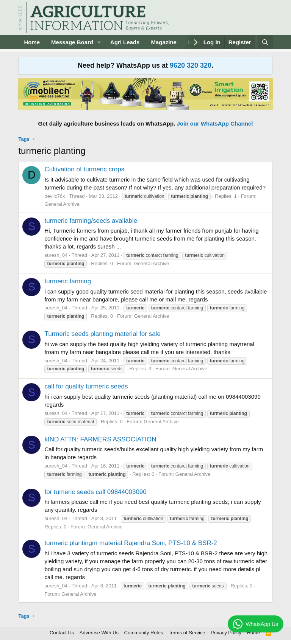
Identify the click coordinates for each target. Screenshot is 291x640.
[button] (99, 42)
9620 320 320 (190, 65)
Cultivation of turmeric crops (84, 169)
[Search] (265, 42)
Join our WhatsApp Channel (215, 123)
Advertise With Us (99, 632)
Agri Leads (125, 42)
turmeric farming (67, 281)
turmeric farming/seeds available (90, 220)
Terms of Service (187, 632)
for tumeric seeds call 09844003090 (95, 492)
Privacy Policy (226, 632)
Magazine (164, 42)
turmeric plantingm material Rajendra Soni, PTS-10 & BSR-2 (130, 543)
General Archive (62, 204)
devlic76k (54, 196)
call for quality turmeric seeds (86, 386)
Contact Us (62, 632)
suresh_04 (55, 255)
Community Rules (143, 632)
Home (32, 42)
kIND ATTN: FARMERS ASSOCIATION (100, 439)
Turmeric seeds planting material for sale (102, 333)
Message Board (72, 42)
